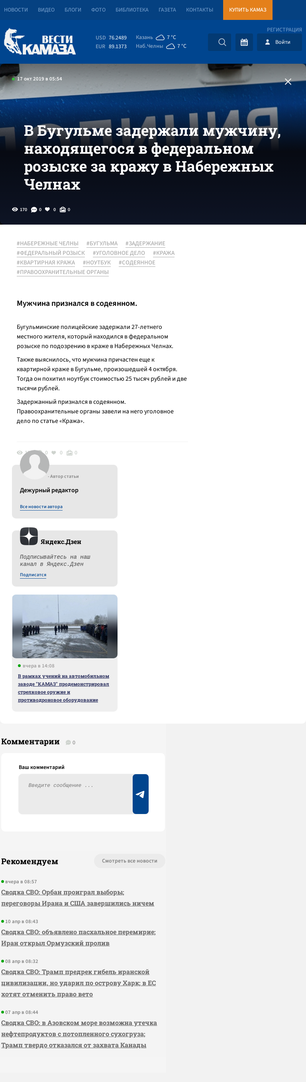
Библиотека (132, 10)
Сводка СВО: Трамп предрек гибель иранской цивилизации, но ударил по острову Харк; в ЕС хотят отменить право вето (62, 825)
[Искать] (222, 42)
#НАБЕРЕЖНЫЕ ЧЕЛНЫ (51, 262)
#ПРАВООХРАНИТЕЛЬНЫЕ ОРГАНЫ (66, 310)
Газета (167, 10)
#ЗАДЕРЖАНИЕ (40, 272)
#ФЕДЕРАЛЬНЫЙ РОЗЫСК (102, 272)
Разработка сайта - (275, 1059)
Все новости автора (217, 271)
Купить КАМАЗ (248, 10)
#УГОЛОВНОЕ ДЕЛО (46, 282)
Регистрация (284, 30)
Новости (16, 10)
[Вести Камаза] (40, 42)
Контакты (199, 10)
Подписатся (209, 339)
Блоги (73, 10)
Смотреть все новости (91, 676)
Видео (46, 10)
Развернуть (153, 1028)
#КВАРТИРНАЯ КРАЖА (49, 291)
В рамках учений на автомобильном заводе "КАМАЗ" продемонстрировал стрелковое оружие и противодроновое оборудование (240, 452)
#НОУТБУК (100, 291)
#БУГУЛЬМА (105, 262)
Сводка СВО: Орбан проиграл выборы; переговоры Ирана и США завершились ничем (61, 717)
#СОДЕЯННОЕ (38, 301)
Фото (98, 10)
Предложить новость (227, 702)
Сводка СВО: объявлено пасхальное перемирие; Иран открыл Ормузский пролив (61, 768)
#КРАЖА (91, 282)
